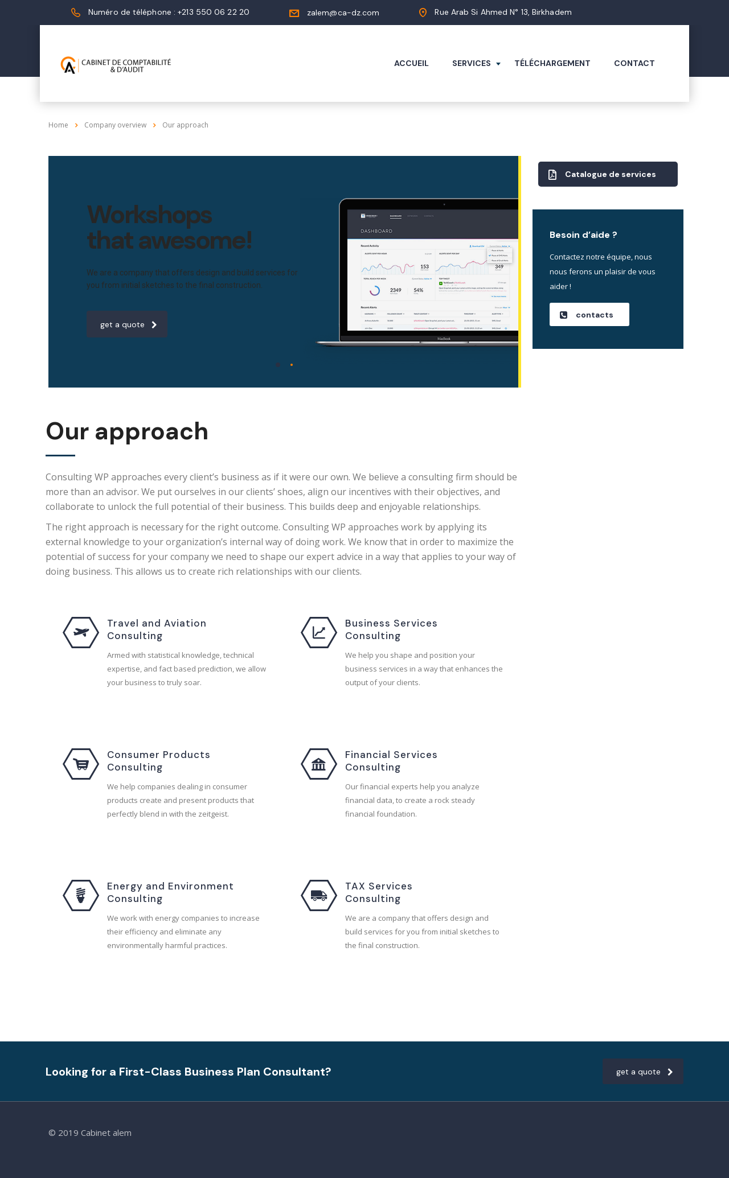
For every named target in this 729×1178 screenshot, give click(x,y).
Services (471, 63)
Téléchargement (552, 63)
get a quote (128, 324)
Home (58, 125)
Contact (634, 63)
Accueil (411, 63)
